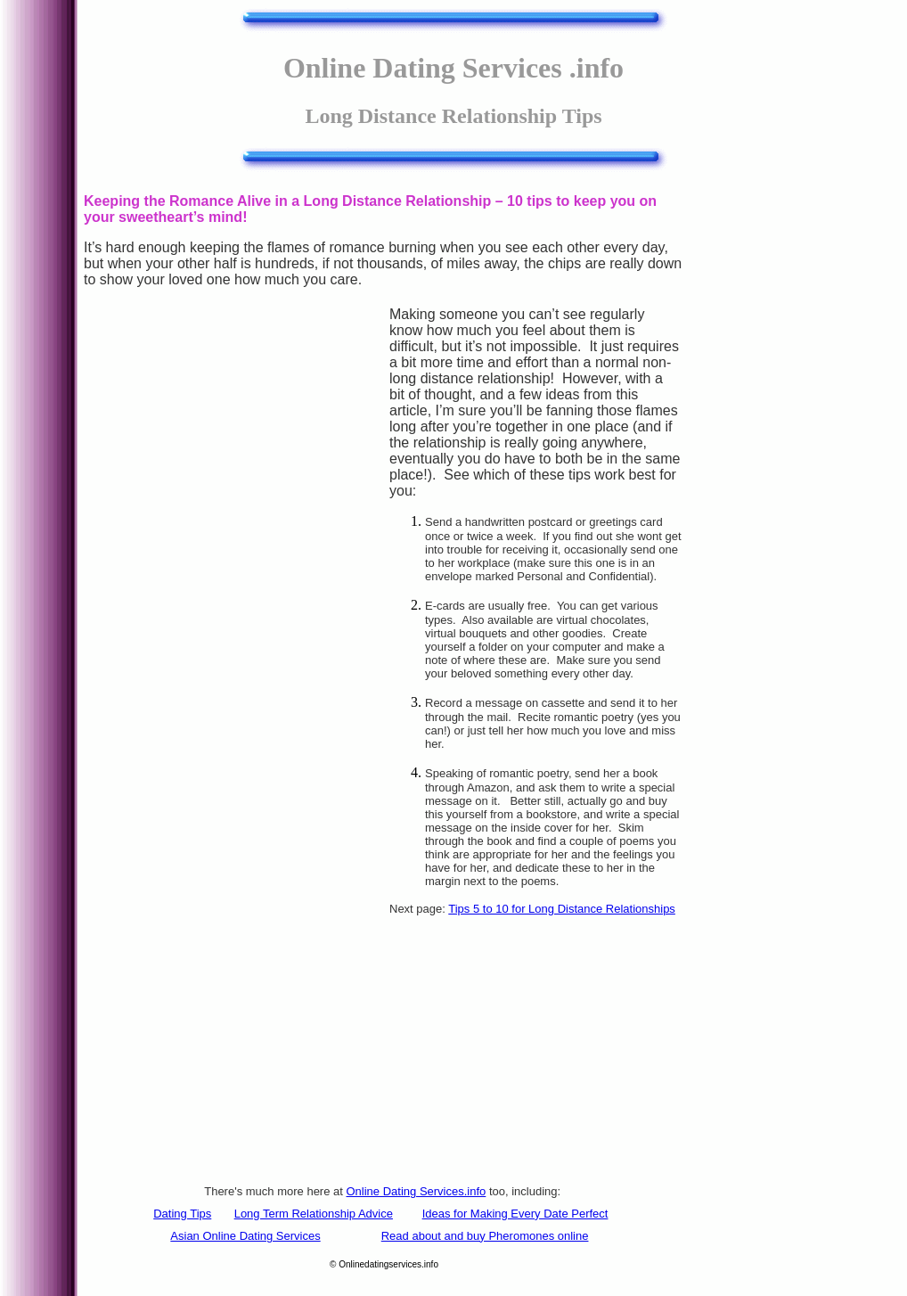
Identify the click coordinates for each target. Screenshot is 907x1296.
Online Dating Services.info (416, 1191)
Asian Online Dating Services (245, 1236)
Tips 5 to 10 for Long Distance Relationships (561, 908)
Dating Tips (182, 1213)
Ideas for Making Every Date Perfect (515, 1213)
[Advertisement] (236, 610)
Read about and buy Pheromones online (485, 1236)
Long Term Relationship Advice (313, 1213)
